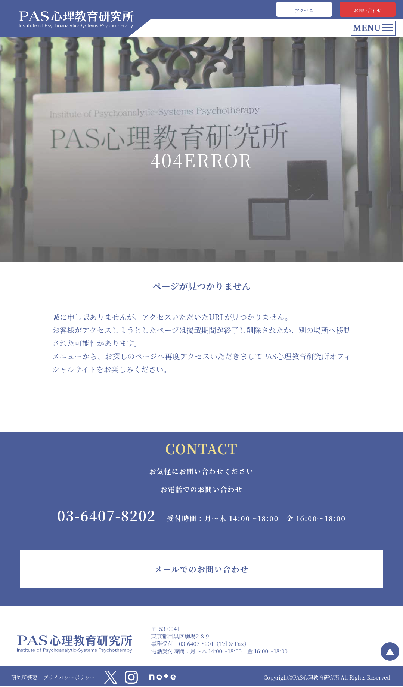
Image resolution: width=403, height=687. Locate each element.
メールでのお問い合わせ (201, 568)
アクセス (304, 9)
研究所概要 (24, 677)
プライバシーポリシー (69, 677)
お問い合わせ (367, 9)
